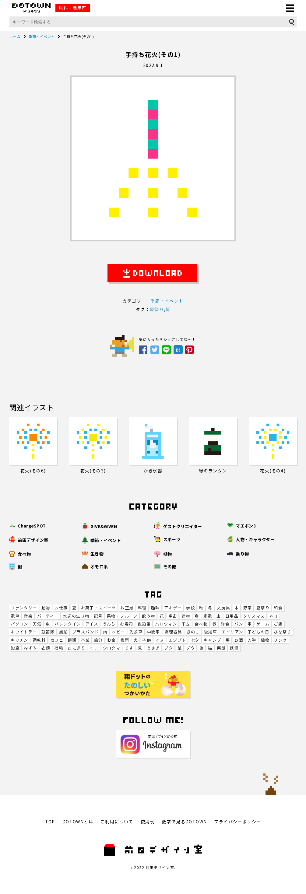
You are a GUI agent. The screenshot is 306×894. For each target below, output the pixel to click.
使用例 (148, 822)
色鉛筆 (144, 624)
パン (238, 624)
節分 (98, 640)
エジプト (177, 640)
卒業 (85, 640)
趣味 (155, 608)
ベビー (118, 632)
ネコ (273, 616)
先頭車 (135, 632)
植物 (265, 640)
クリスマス (254, 616)
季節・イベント (167, 301)
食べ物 (201, 624)
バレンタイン (68, 624)
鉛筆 (15, 648)
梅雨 (124, 640)
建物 (185, 616)
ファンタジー (24, 608)
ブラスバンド (85, 632)
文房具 (223, 608)
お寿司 (126, 624)
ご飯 (278, 624)
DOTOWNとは (77, 822)
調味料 (39, 640)
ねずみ (30, 648)
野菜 (247, 608)
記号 (98, 616)
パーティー (48, 616)
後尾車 (210, 632)
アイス (91, 624)
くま (94, 648)
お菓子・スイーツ (98, 608)
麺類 (72, 640)
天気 (37, 624)
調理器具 (173, 632)
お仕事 (61, 608)
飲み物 (148, 616)
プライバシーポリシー (237, 822)
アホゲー (173, 608)
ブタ (168, 648)
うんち (109, 624)
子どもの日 (258, 632)
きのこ (192, 632)
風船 (63, 632)
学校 (190, 608)
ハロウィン (166, 624)
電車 (15, 616)
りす (129, 648)
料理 (142, 608)
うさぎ (153, 648)
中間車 (153, 632)
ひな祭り (282, 632)
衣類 (45, 648)
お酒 (238, 640)
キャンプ (212, 640)
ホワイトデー (24, 632)
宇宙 (172, 616)
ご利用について (116, 822)
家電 (207, 616)
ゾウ (190, 648)
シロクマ (112, 648)
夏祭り (262, 608)
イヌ (160, 640)
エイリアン (232, 632)
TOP (50, 822)
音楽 (28, 616)
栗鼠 (221, 648)
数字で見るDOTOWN (184, 822)
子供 (146, 640)
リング (280, 640)
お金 (111, 640)
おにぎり (76, 648)
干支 (185, 624)
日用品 (231, 616)
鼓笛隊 (48, 632)
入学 (252, 640)
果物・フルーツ (122, 616)
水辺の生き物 (76, 616)
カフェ (56, 640)
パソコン (19, 624)
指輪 (59, 648)
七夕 (195, 640)
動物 (45, 608)
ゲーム (262, 624)
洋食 (225, 624)
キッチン (19, 640)
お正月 (126, 608)
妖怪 (234, 648)
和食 (278, 608)
